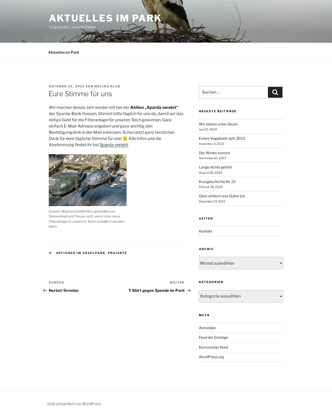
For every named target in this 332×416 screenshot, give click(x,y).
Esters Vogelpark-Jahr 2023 (222, 138)
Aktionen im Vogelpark (81, 253)
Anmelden (207, 328)
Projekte (117, 253)
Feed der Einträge (213, 337)
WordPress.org (211, 357)
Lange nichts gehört (215, 167)
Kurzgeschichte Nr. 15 (217, 181)
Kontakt (205, 231)
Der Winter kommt (214, 153)
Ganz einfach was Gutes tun (222, 196)
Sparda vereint (114, 144)
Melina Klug (107, 86)
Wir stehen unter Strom (218, 124)
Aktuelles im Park (105, 18)
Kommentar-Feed (213, 347)
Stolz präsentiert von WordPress (74, 403)
